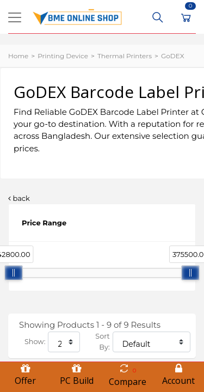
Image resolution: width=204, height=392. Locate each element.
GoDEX (172, 56)
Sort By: (102, 341)
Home (18, 56)
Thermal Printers (124, 56)
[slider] (13, 272)
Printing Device (63, 56)
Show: (34, 342)
